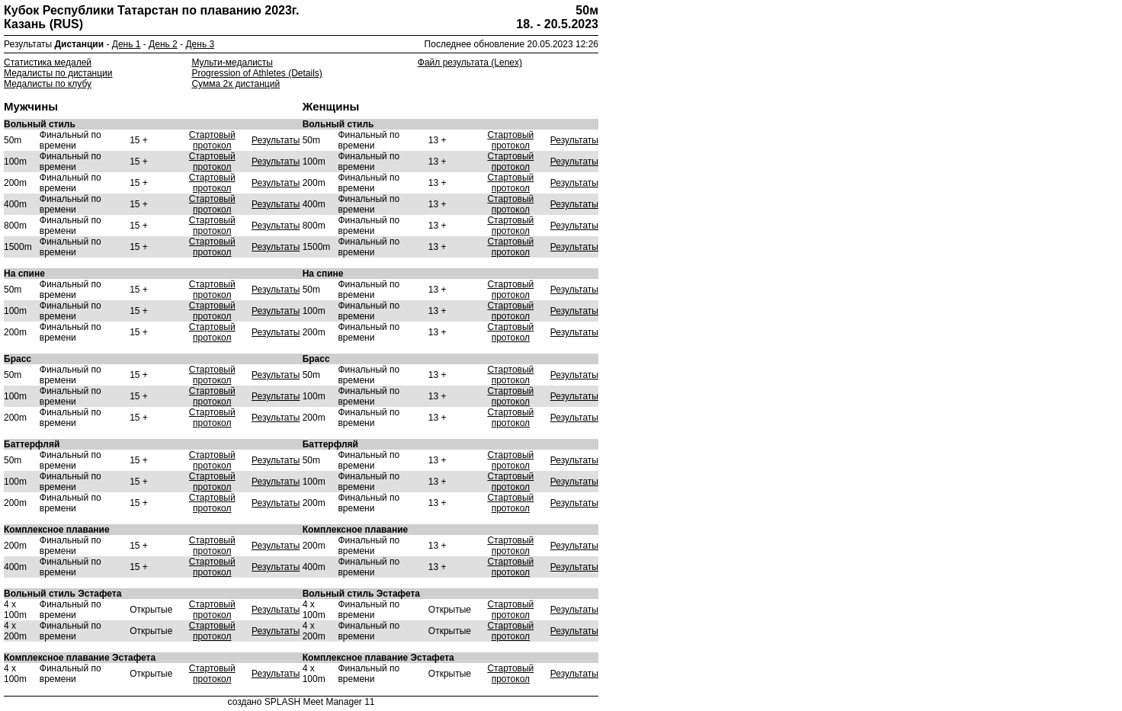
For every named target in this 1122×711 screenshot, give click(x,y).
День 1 (126, 44)
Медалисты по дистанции (58, 73)
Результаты (276, 140)
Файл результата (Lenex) (470, 62)
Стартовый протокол (212, 140)
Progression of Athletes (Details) (256, 73)
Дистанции (79, 44)
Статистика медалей (47, 62)
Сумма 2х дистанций (235, 83)
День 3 (199, 44)
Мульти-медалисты (232, 62)
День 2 (163, 44)
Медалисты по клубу (47, 83)
